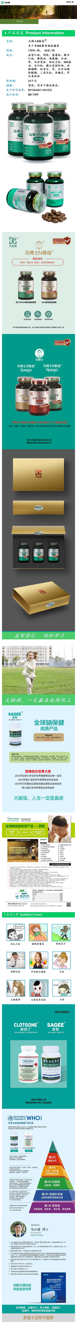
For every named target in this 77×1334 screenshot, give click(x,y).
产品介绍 (19, 21)
